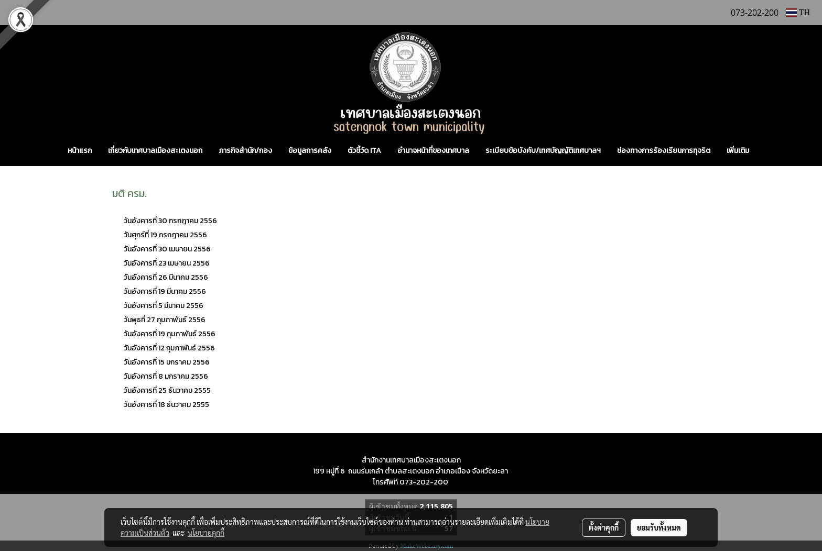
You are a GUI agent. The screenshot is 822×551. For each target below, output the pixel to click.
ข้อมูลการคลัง (309, 150)
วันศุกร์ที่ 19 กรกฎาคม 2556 (165, 234)
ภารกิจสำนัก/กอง (245, 150)
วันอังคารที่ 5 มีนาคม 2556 (163, 305)
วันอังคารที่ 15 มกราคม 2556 (167, 362)
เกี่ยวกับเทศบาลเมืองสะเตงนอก (155, 150)
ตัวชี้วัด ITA (364, 150)
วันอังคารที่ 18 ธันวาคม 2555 (166, 404)
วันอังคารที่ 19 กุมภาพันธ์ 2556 (169, 333)
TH (798, 12)
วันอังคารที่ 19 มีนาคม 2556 (165, 291)
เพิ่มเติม (738, 150)
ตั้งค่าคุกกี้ (604, 527)
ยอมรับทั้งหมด (659, 527)
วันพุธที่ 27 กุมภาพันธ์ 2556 (165, 319)
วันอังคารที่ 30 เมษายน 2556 (167, 249)
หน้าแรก (80, 150)
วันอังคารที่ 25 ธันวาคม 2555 (167, 390)
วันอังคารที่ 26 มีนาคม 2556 (167, 277)
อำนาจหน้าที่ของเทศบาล (433, 150)
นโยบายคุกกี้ (206, 532)
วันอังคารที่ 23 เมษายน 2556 (167, 263)
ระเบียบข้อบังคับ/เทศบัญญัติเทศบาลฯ (543, 150)
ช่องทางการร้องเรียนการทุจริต (663, 150)
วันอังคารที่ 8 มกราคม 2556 (166, 376)
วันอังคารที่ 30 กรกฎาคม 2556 (171, 220)
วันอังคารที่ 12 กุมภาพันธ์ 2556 (169, 348)
